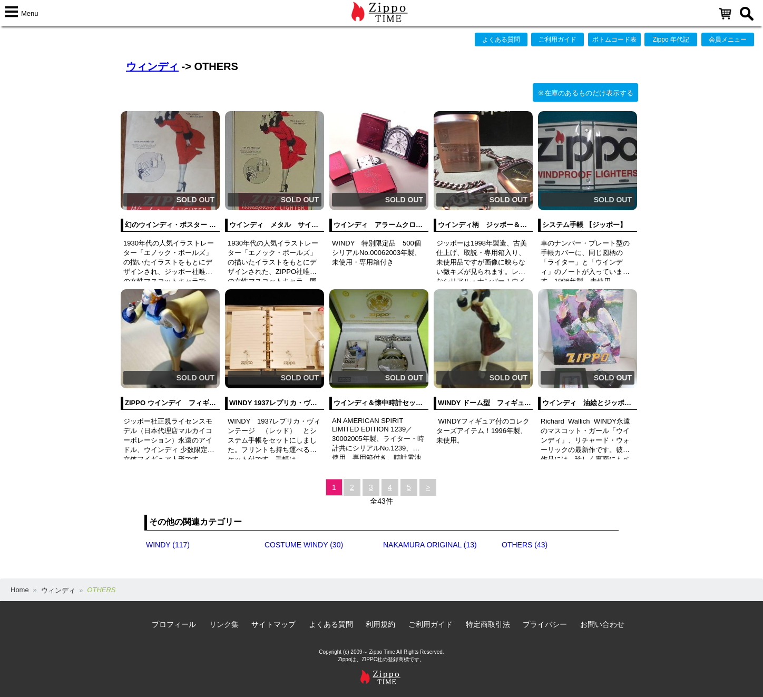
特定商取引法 (488, 624)
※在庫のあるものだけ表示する (585, 93)
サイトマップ (273, 624)
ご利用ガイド (557, 39)
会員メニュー (728, 39)
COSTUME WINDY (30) (304, 545)
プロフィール (174, 624)
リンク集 (224, 624)
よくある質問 (501, 39)
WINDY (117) (168, 545)
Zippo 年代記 (671, 39)
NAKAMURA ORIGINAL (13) (430, 545)
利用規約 (380, 624)
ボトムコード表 (614, 39)
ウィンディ (152, 66)
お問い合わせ (602, 624)
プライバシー (545, 624)
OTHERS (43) (524, 545)
